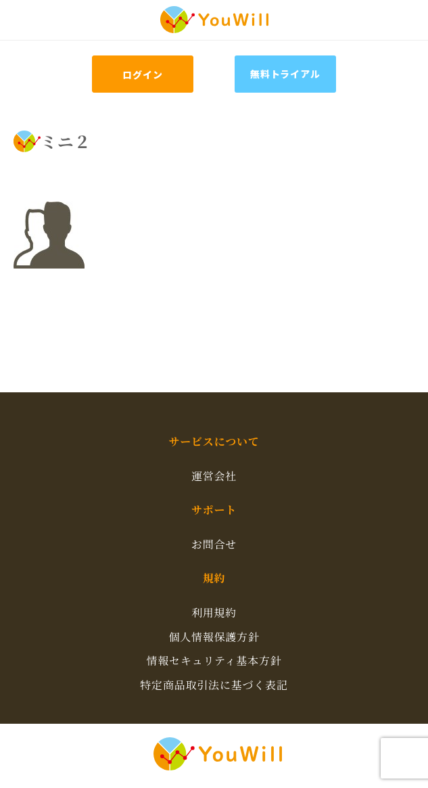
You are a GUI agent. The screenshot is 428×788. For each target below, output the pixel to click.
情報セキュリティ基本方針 (213, 660)
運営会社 (214, 476)
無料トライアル (285, 73)
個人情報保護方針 (213, 637)
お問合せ (214, 544)
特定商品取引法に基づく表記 (213, 685)
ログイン (142, 74)
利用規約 (214, 612)
